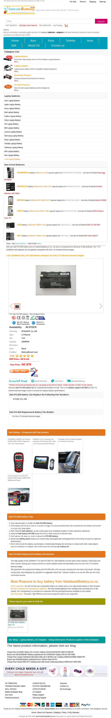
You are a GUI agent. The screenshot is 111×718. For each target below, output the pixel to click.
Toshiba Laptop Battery (13, 144)
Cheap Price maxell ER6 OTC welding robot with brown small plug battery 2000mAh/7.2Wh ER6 (44, 662)
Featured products (12, 698)
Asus (90, 40)
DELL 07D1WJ (10, 689)
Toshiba (70, 40)
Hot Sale (73, 2)
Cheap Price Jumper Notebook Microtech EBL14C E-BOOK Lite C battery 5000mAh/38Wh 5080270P (46, 657)
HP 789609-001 (11, 683)
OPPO (20, 211)
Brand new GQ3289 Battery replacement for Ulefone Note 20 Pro (32, 659)
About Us (40, 712)
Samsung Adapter (39, 698)
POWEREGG (23, 172)
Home (15, 40)
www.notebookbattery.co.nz (45, 716)
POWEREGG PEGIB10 (72, 173)
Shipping (92, 2)
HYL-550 (23, 399)
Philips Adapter (38, 695)
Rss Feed (8, 695)
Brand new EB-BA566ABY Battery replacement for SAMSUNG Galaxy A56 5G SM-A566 (41, 655)
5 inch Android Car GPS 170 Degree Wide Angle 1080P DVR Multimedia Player (19, 478)
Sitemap (102, 2)
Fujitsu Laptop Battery (12, 116)
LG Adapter (37, 692)
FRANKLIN (22, 186)
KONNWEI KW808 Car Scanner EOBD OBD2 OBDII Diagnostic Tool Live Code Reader (19, 441)
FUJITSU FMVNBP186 (41, 686)
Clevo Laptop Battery (12, 120)
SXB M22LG (65, 225)
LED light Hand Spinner (28, 25)
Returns (83, 2)
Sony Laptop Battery (12, 140)
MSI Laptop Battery (11, 151)
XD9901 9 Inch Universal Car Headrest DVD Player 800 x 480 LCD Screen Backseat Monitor (44, 441)
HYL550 (16, 399)
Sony (51, 40)
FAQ (69, 712)
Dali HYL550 (32, 243)
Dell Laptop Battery (11, 112)
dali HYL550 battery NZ (25, 388)
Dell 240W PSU (45, 25)
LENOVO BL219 (39, 683)
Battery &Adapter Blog (13, 692)
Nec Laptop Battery (11, 155)
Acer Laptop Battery (12, 101)
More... (16, 62)
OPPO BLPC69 (70, 211)
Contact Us (64, 686)
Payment (63, 683)
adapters (60, 32)
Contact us (57, 45)
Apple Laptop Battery (12, 105)
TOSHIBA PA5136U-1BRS (15, 686)
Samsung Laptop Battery (13, 136)
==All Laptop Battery (12, 159)
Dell (13, 45)
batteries (51, 32)
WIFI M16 (64, 236)
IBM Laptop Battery (11, 128)
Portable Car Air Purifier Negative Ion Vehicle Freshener (70, 440)
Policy (64, 712)
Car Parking (57, 25)
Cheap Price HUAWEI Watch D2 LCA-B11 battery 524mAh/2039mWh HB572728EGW (40, 652)
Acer (33, 40)
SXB (19, 224)
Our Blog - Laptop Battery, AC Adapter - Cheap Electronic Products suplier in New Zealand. (54, 640)
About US (34, 45)
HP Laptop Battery (11, 124)
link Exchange (65, 689)
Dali (13, 243)
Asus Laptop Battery (12, 108)
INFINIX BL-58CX (72, 200)
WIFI (19, 235)
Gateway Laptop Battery (13, 147)
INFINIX (20, 200)
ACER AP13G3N (39, 689)
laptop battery (50, 709)
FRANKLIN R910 (73, 186)
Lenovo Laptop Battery (13, 132)
